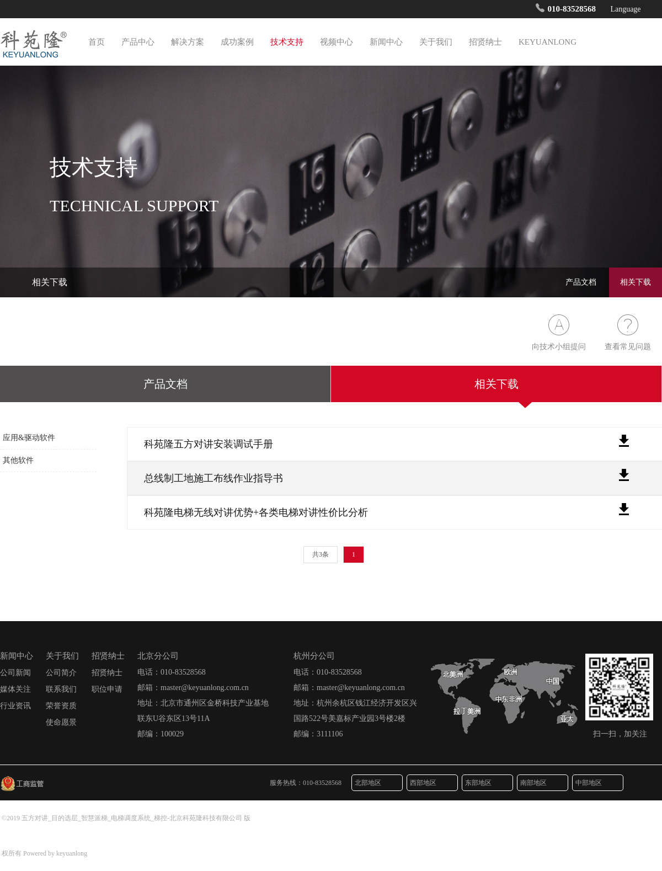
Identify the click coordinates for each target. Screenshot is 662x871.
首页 (96, 42)
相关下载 (635, 282)
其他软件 (18, 460)
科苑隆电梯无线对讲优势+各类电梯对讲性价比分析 (256, 512)
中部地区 (595, 783)
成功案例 (237, 42)
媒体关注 (15, 689)
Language (628, 9)
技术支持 (286, 42)
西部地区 (430, 783)
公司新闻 (15, 673)
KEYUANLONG (547, 42)
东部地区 (485, 783)
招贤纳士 (485, 42)
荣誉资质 (61, 706)
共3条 (320, 554)
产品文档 (580, 282)
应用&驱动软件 (29, 438)
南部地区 (540, 783)
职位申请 (107, 689)
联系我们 (61, 689)
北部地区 (375, 783)
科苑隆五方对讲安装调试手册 (208, 444)
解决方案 (187, 42)
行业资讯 (15, 706)
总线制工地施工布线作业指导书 (213, 478)
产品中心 (137, 42)
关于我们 (435, 42)
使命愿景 (61, 722)
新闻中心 (386, 42)
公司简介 (61, 673)
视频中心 (336, 42)
